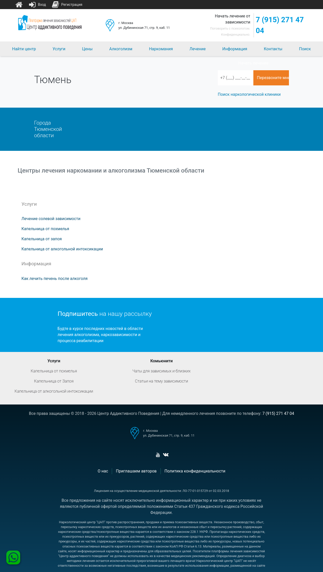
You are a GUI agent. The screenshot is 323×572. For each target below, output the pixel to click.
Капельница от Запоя (53, 381)
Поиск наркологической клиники (249, 94)
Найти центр (24, 48)
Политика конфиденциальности (195, 471)
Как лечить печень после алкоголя (54, 278)
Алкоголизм (120, 48)
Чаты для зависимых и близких (161, 371)
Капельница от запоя (41, 238)
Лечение (198, 48)
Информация (234, 48)
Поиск (305, 48)
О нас (103, 471)
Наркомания (161, 48)
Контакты (273, 48)
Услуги (58, 48)
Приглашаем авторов (136, 471)
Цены (87, 48)
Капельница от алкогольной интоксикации (62, 249)
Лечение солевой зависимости (50, 218)
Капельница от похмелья (45, 228)
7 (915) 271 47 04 (280, 25)
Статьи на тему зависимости (161, 381)
